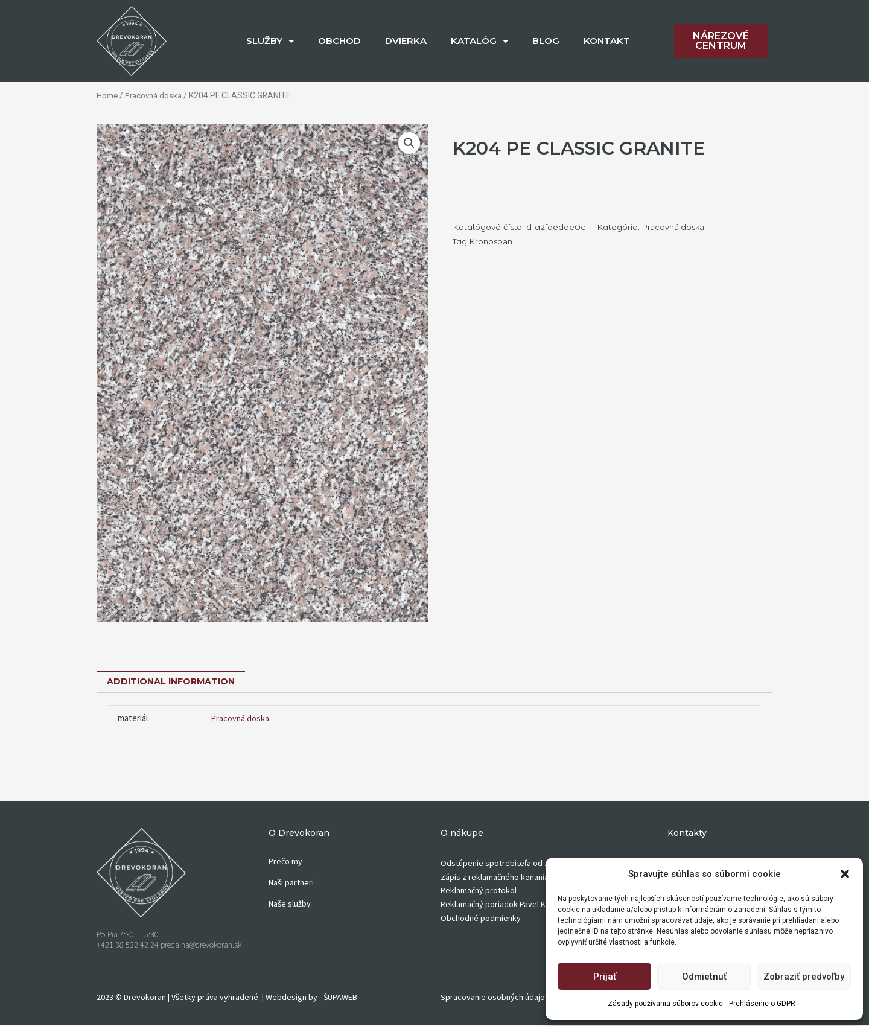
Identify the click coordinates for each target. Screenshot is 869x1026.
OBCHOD (339, 40)
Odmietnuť (704, 976)
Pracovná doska (156, 95)
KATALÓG (479, 41)
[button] (845, 874)
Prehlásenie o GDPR (762, 1003)
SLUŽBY (270, 41)
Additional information (174, 681)
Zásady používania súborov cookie (665, 1003)
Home (107, 95)
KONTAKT (607, 40)
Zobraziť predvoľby (803, 976)
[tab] (174, 681)
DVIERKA (406, 40)
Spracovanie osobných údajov (495, 997)
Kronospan (492, 241)
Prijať (604, 976)
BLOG (545, 40)
